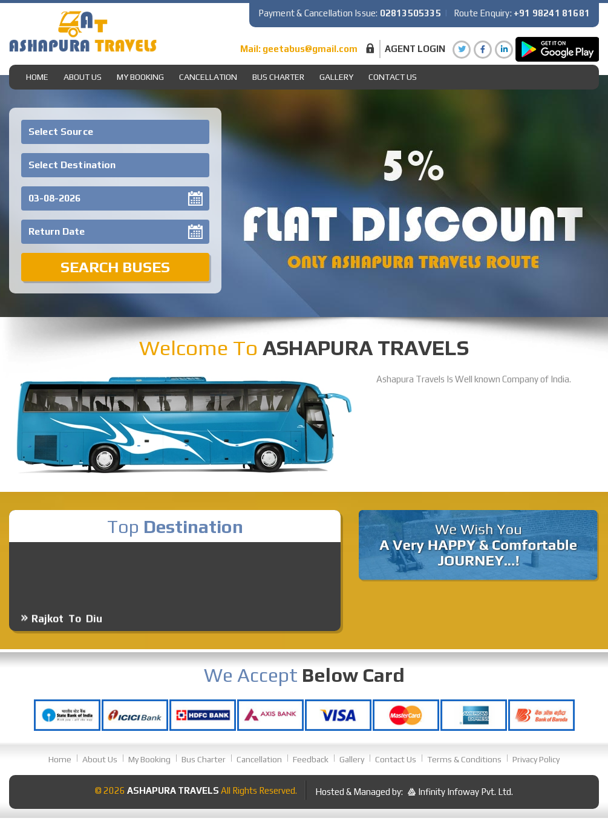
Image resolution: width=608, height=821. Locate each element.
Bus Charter (278, 77)
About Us (83, 77)
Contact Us (392, 77)
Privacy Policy (536, 759)
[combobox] (115, 132)
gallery (336, 77)
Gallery (351, 759)
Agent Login (415, 49)
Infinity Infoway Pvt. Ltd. (465, 792)
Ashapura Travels (173, 790)
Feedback (311, 759)
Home (37, 77)
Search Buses (115, 267)
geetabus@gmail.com (310, 49)
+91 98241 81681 (552, 13)
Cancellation (208, 77)
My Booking (140, 77)
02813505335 (410, 13)
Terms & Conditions (464, 759)
